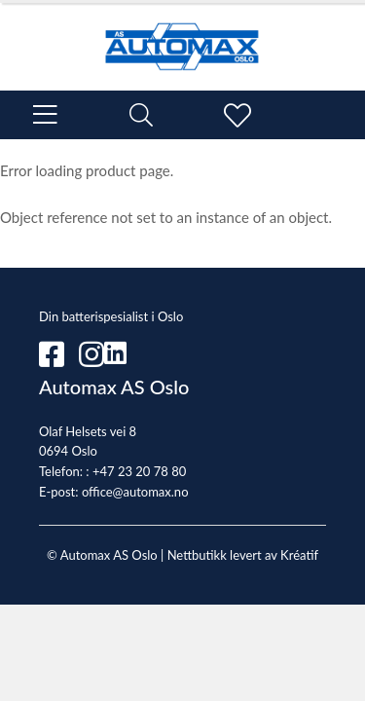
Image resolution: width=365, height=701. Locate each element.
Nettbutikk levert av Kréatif (242, 555)
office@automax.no (135, 491)
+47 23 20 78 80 (139, 471)
